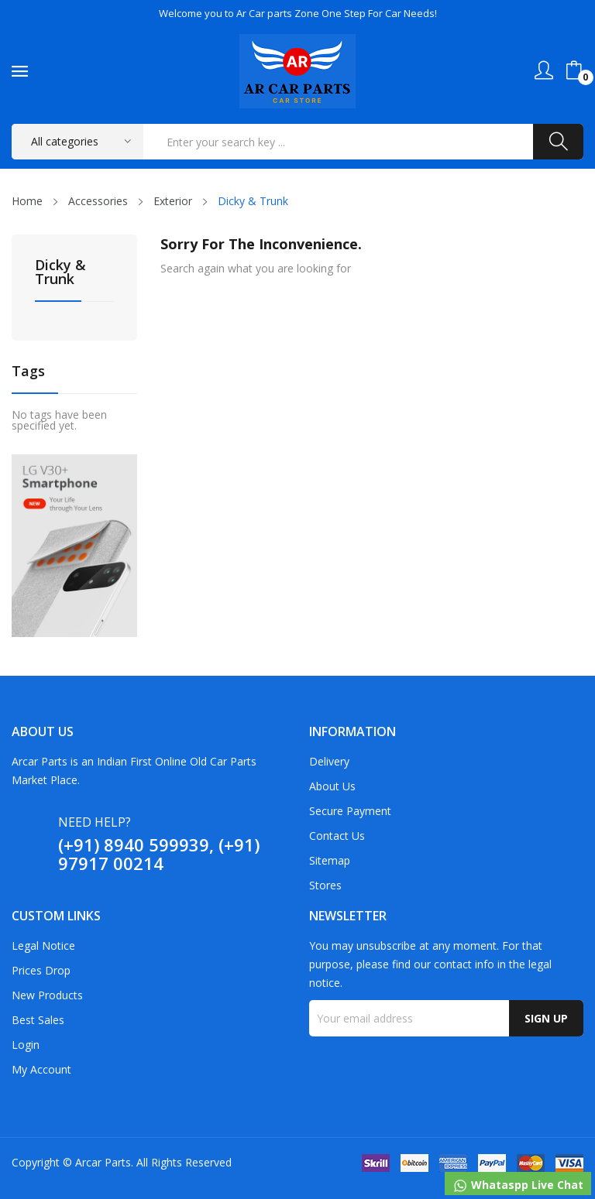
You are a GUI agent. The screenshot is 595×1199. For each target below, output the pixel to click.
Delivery (329, 761)
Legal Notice (43, 945)
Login (26, 1044)
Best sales (38, 1019)
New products (47, 995)
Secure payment (350, 810)
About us (332, 786)
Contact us (337, 835)
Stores (325, 885)
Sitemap (329, 860)
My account (41, 1069)
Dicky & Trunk (60, 273)
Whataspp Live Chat (517, 1185)
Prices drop (41, 970)
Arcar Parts (103, 1162)
